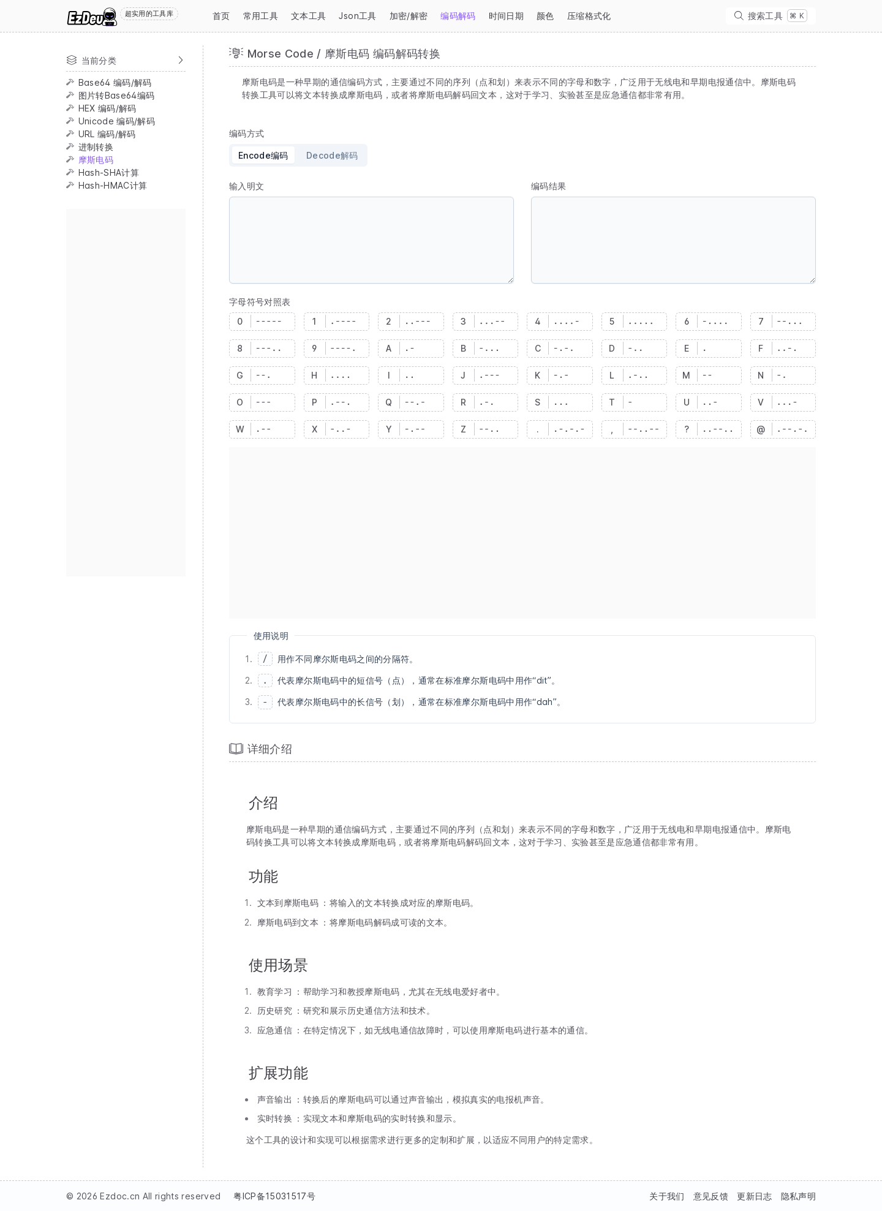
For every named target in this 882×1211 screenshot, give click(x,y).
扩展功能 (278, 1073)
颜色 (545, 15)
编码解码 (457, 15)
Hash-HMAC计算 (113, 185)
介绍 (264, 803)
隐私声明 (798, 1196)
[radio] (263, 155)
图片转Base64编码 (116, 95)
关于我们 (666, 1196)
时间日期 (506, 15)
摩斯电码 (95, 159)
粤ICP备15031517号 (274, 1196)
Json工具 (357, 15)
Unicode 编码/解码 (117, 121)
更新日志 (754, 1196)
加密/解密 (409, 15)
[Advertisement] (126, 392)
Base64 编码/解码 (115, 82)
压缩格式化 (589, 15)
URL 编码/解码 (107, 134)
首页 (221, 15)
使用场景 (278, 965)
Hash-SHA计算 (109, 172)
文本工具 (308, 15)
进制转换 (95, 146)
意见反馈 (710, 1196)
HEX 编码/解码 (107, 108)
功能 (264, 876)
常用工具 (260, 15)
